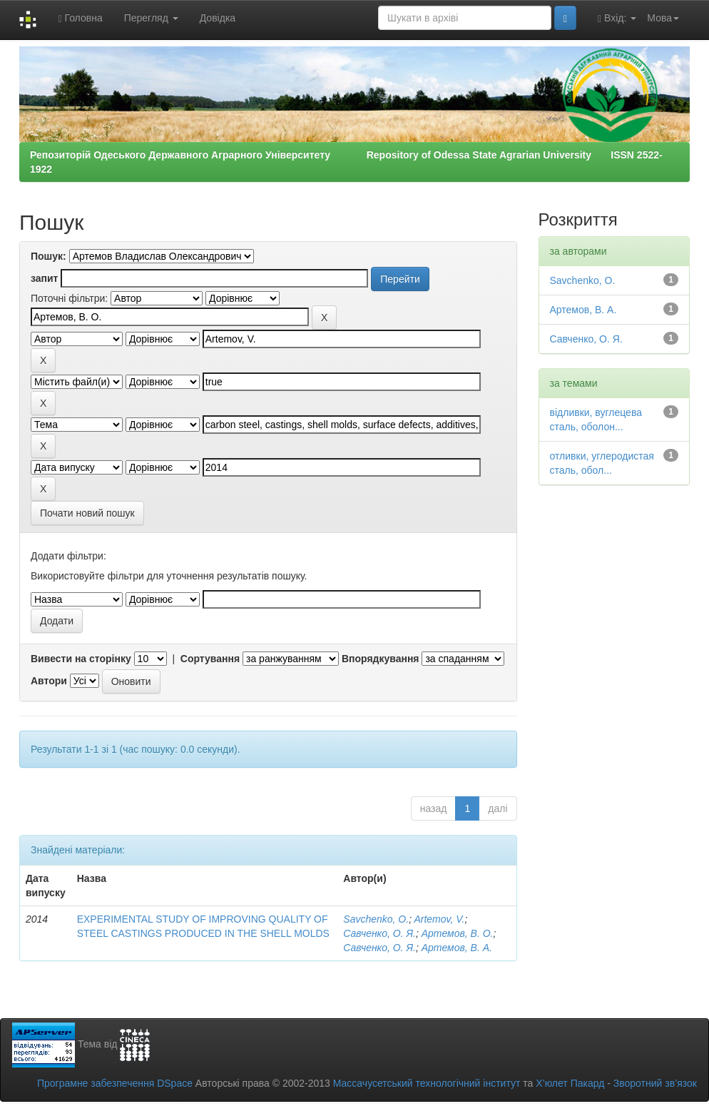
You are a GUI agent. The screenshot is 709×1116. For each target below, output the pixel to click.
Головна (80, 18)
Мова (663, 18)
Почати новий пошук (87, 513)
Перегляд (151, 18)
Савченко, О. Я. (379, 933)
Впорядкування (380, 658)
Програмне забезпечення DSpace (115, 1083)
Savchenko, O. (376, 919)
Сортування (210, 658)
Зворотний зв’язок (655, 1083)
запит (44, 278)
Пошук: (48, 256)
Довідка (217, 18)
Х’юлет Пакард (570, 1083)
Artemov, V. (439, 919)
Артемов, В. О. (458, 933)
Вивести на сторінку (81, 658)
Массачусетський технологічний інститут (427, 1083)
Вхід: (617, 18)
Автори (49, 680)
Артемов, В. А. (457, 947)
